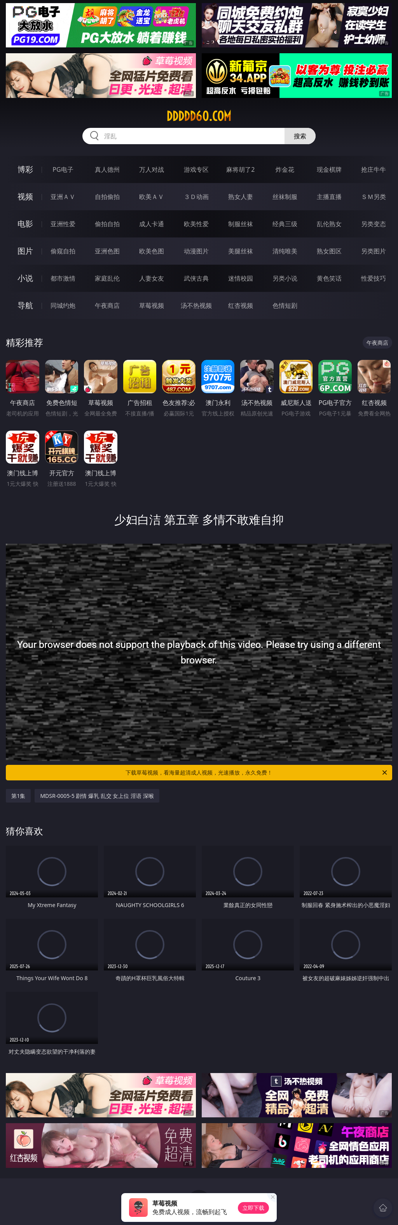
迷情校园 (240, 278)
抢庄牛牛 (373, 169)
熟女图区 (329, 251)
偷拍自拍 (107, 224)
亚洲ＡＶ (63, 196)
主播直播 (329, 196)
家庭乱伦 (107, 278)
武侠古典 (196, 278)
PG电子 (62, 169)
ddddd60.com (198, 116)
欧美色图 (151, 251)
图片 (25, 251)
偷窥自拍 (63, 251)
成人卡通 (151, 224)
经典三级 (284, 224)
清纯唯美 (284, 251)
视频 (25, 196)
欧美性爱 (196, 224)
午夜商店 (107, 305)
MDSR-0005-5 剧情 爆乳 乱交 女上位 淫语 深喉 (97, 795)
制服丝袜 (240, 224)
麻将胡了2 (240, 169)
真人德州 (107, 169)
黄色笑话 (329, 278)
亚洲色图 (107, 251)
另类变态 (373, 224)
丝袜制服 (284, 196)
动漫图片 (196, 251)
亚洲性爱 (63, 224)
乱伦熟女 (329, 224)
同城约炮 (63, 305)
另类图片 (373, 251)
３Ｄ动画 (196, 196)
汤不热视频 (196, 305)
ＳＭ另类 (373, 196)
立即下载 (253, 1207)
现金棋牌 (329, 169)
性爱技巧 (373, 278)
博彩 (25, 169)
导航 (25, 305)
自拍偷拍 (107, 196)
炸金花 (285, 169)
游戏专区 (196, 169)
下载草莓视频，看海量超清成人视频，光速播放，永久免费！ (257, 772)
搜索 (300, 136)
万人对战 (151, 169)
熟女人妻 (240, 196)
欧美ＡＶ (151, 196)
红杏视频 (240, 305)
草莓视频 (151, 305)
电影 (25, 223)
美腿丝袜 (240, 251)
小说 (25, 278)
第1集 (18, 795)
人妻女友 (151, 278)
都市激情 (63, 278)
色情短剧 (284, 305)
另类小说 (284, 278)
